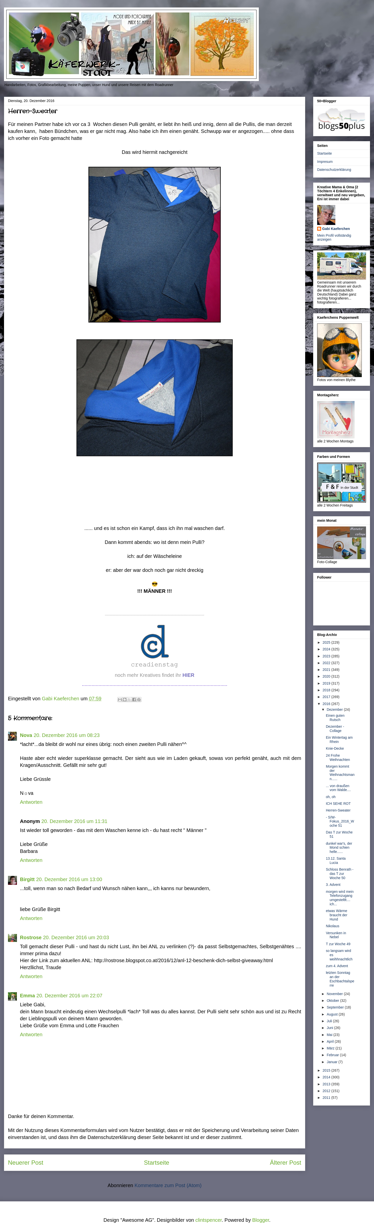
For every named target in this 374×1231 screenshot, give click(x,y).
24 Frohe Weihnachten (338, 757)
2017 (327, 697)
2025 (327, 642)
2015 (327, 1070)
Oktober (333, 1001)
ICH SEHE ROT (338, 804)
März (331, 1048)
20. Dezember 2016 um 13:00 (69, 879)
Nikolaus (332, 926)
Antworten (31, 802)
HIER (188, 675)
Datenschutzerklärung (334, 170)
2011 (327, 1098)
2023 (327, 656)
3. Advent (333, 885)
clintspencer (208, 1220)
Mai (330, 1035)
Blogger (260, 1220)
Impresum (325, 162)
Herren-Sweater (338, 810)
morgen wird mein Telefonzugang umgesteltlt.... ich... (340, 898)
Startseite (156, 1162)
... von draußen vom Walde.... (338, 788)
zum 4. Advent (337, 966)
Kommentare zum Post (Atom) (167, 1185)
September (336, 1007)
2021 (327, 670)
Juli (330, 1021)
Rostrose (31, 937)
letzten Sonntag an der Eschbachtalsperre (340, 979)
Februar (333, 1055)
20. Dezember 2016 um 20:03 (76, 937)
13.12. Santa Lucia (336, 860)
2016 (327, 704)
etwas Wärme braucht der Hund (336, 915)
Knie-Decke (335, 748)
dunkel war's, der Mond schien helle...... (339, 847)
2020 (327, 676)
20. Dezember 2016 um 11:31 (74, 821)
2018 (327, 690)
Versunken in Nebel (336, 935)
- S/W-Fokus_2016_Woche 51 (340, 821)
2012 (327, 1091)
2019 (327, 683)
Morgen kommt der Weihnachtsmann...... (340, 772)
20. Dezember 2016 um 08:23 (67, 735)
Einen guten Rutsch (335, 718)
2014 (327, 1077)
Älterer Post (285, 1162)
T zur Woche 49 (338, 944)
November (335, 994)
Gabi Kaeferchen (336, 229)
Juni (330, 1028)
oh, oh (331, 797)
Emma (27, 995)
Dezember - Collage (335, 728)
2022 (327, 663)
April (331, 1041)
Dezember (335, 710)
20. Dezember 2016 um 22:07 (69, 995)
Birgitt (27, 879)
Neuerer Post (25, 1162)
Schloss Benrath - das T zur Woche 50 (340, 873)
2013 (327, 1084)
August (332, 1014)
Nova (26, 735)
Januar (332, 1062)
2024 (327, 649)
